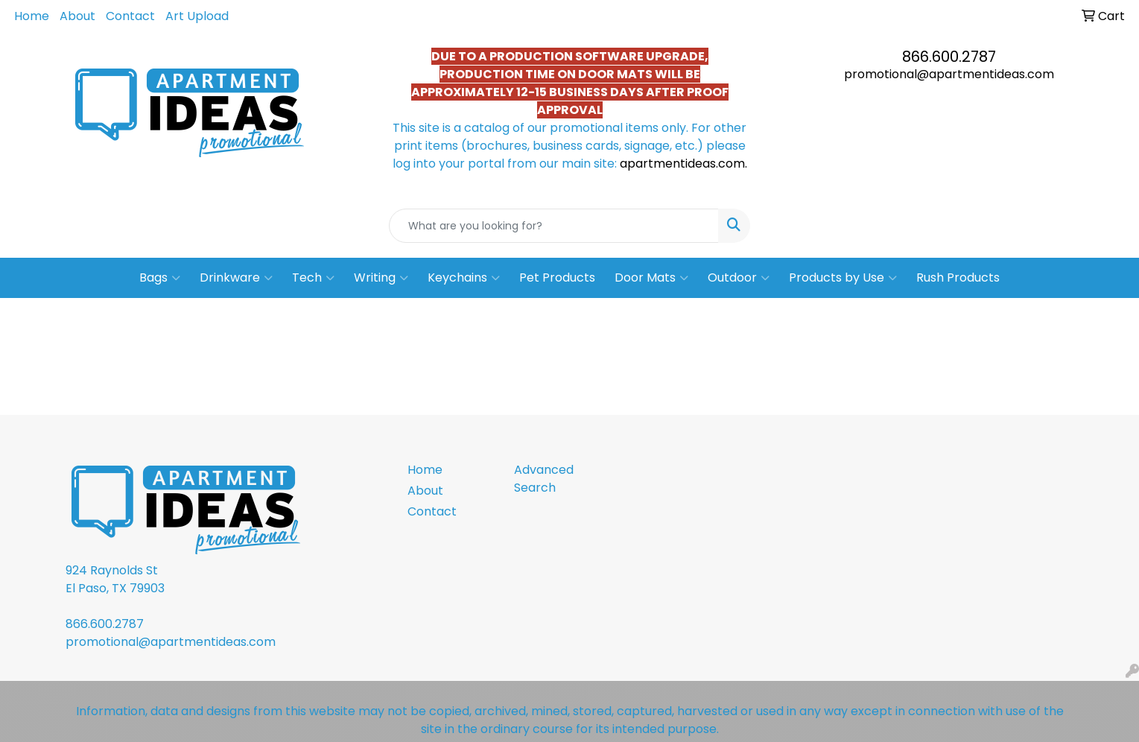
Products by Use (843, 278)
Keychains (464, 278)
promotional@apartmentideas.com (949, 74)
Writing (381, 278)
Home (31, 16)
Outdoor (739, 278)
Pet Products (557, 277)
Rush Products (958, 277)
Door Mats (651, 278)
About (77, 16)
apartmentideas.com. (683, 163)
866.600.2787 (949, 56)
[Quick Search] (554, 226)
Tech (313, 278)
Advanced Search (544, 478)
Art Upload (197, 16)
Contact (130, 16)
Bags (159, 278)
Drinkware (236, 278)
